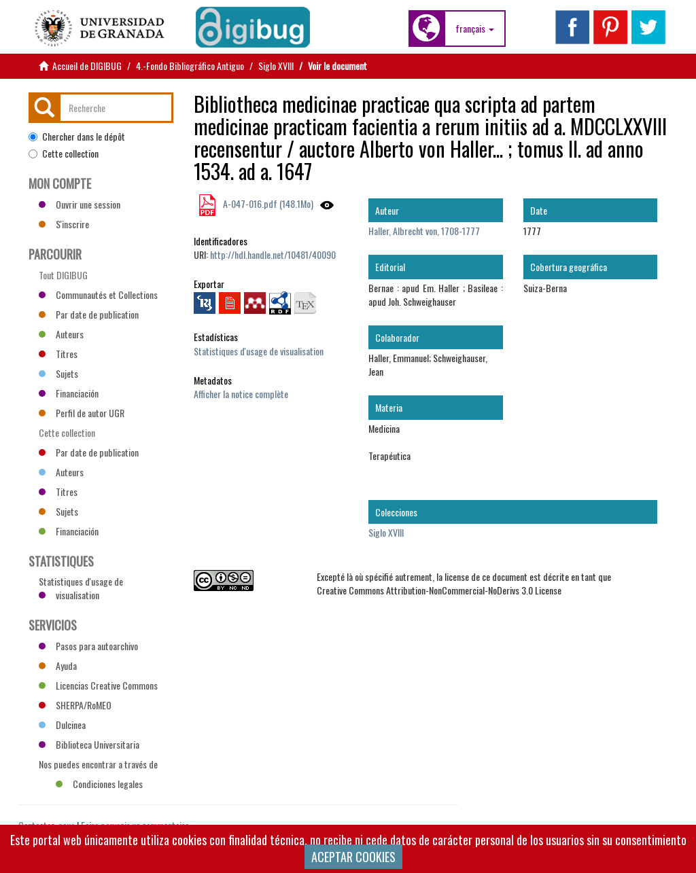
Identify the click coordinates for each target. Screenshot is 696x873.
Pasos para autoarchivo (88, 646)
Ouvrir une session (79, 204)
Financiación (69, 393)
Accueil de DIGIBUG (87, 65)
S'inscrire (64, 224)
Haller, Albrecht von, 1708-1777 (424, 231)
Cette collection (64, 153)
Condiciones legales (99, 784)
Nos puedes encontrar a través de (98, 765)
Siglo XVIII (276, 65)
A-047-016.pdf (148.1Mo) (267, 203)
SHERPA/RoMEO (75, 705)
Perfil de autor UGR (81, 413)
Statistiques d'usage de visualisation (259, 351)
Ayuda (58, 665)
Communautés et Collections (98, 294)
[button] (475, 28)
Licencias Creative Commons (98, 685)
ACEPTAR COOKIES (353, 857)
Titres (58, 353)
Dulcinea (62, 724)
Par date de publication (89, 314)
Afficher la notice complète (241, 394)
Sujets (58, 373)
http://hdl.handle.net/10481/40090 (273, 254)
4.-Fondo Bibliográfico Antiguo (190, 65)
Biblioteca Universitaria (89, 744)
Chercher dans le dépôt (77, 136)
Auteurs (61, 334)
